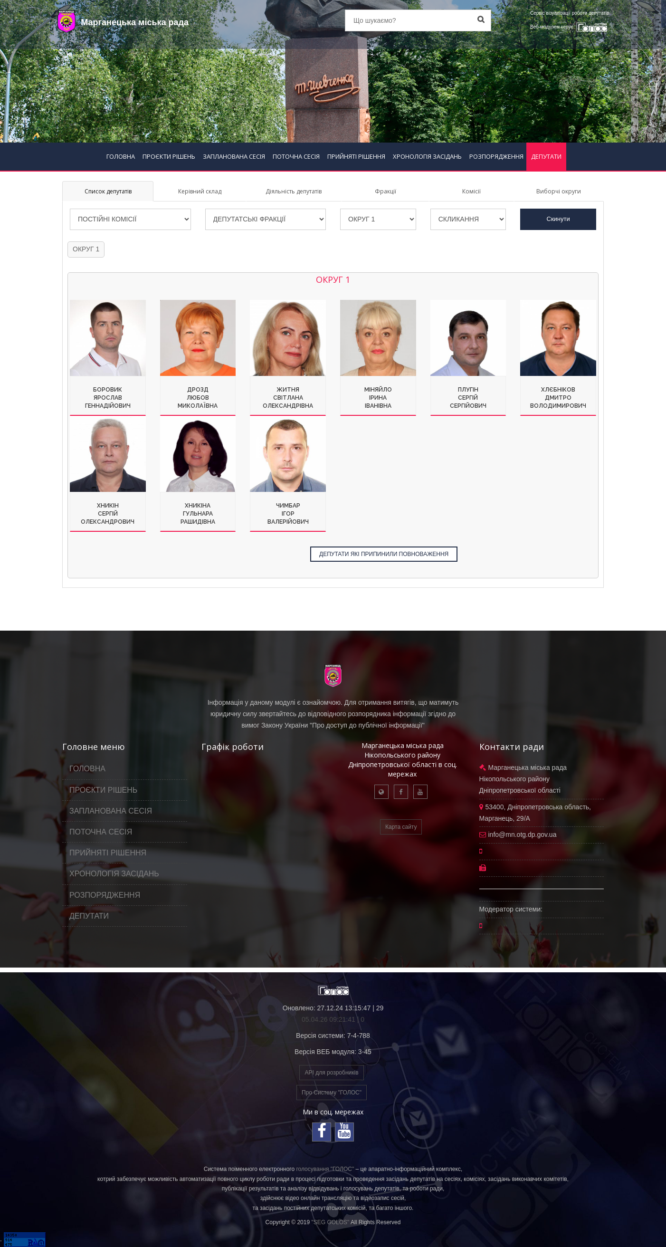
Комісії (471, 191)
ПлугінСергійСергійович (468, 397)
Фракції (385, 191)
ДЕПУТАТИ (546, 156)
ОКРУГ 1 (86, 249)
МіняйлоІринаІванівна (378, 397)
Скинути (558, 218)
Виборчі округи (558, 191)
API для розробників (331, 1072)
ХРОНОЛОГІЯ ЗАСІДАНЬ (427, 156)
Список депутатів (108, 191)
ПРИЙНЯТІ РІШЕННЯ (356, 156)
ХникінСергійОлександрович (107, 513)
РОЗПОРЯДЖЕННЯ (496, 156)
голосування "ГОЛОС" (325, 1169)
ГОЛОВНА (120, 156)
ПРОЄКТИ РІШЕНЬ (169, 156)
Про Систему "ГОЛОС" (332, 1092)
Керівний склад (199, 191)
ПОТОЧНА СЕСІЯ (296, 156)
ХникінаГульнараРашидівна (198, 513)
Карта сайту (401, 827)
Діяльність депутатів (294, 191)
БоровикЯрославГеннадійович (108, 397)
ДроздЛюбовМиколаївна (198, 397)
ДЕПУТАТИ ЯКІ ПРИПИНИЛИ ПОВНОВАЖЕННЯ (383, 554)
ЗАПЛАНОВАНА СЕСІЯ (234, 156)
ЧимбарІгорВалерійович (288, 513)
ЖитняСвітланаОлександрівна (288, 397)
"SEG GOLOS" (330, 1222)
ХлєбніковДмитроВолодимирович (558, 397)
